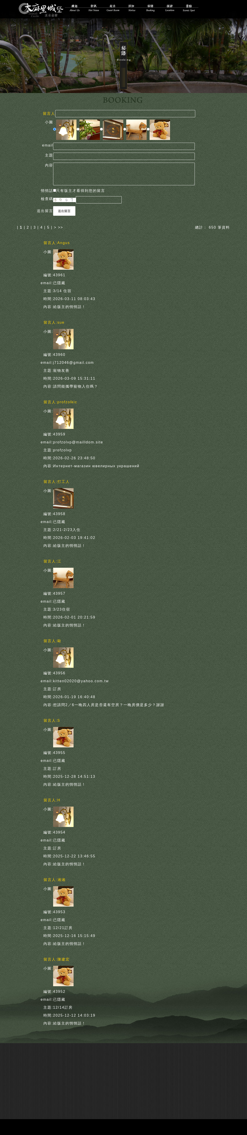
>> (60, 227)
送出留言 (64, 211)
